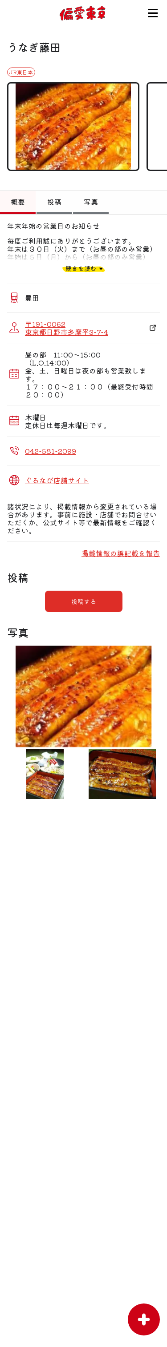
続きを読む (81, 268)
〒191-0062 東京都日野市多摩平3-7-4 (66, 327)
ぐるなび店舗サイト (57, 480)
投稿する (83, 601)
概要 (18, 201)
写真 (91, 201)
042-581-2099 (50, 450)
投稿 (54, 201)
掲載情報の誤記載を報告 (120, 553)
